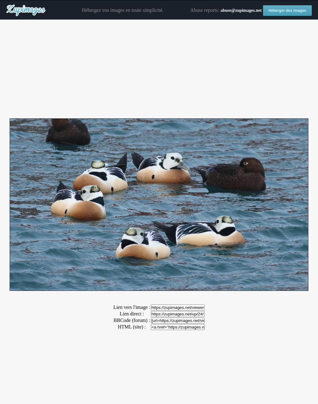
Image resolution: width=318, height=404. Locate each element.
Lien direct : (132, 313)
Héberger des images (287, 10)
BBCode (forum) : (132, 320)
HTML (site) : (132, 326)
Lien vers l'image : (131, 307)
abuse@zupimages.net (240, 10)
